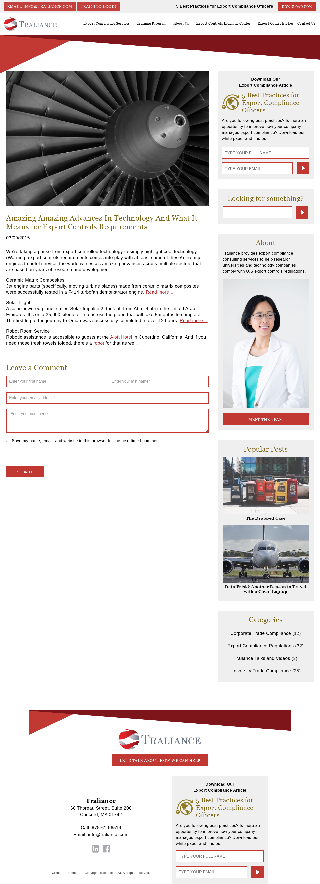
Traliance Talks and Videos (262, 658)
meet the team (265, 419)
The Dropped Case (266, 518)
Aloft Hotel (121, 337)
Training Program (155, 24)
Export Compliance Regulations (261, 645)
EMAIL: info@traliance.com (40, 6)
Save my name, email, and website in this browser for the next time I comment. (86, 441)
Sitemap (74, 872)
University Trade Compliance (260, 670)
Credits (57, 872)
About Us (184, 25)
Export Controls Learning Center (225, 25)
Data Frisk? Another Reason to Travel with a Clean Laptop (265, 589)
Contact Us (307, 24)
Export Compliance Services (111, 25)
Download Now (297, 6)
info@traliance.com (108, 834)
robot (99, 343)
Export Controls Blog (276, 24)
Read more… (160, 292)
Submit (303, 168)
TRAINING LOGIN (99, 6)
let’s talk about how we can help (160, 760)
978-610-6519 (106, 827)
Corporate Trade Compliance (260, 633)
